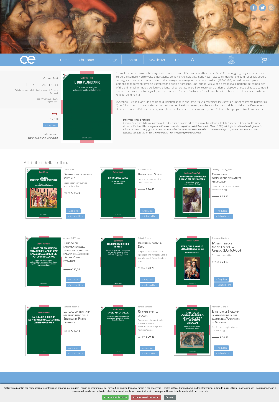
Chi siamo (86, 59)
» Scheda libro (75, 216)
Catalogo (110, 59)
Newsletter (157, 59)
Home (64, 59)
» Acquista (50, 125)
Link (178, 59)
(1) (265, 59)
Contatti (133, 59)
